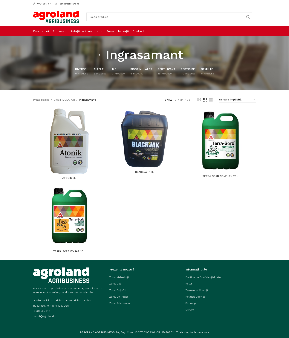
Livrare (189, 309)
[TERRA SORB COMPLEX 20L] (220, 140)
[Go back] (101, 55)
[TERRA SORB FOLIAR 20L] (69, 215)
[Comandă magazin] (237, 100)
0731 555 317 (42, 3)
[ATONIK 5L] (69, 141)
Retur (188, 283)
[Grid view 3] (205, 99)
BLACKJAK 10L (144, 171)
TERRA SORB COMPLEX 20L (220, 176)
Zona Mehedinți (119, 277)
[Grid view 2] (199, 99)
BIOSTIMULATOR (64, 99)
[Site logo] (56, 16)
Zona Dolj (115, 283)
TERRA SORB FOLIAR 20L (69, 251)
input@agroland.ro (69, 3)
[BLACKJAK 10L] (145, 138)
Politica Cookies (195, 296)
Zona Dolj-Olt (117, 290)
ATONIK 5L (69, 177)
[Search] (169, 17)
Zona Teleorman (119, 303)
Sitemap (190, 303)
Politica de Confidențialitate (203, 277)
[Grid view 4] (211, 99)
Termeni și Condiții (196, 290)
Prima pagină (41, 99)
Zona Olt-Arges (119, 296)
